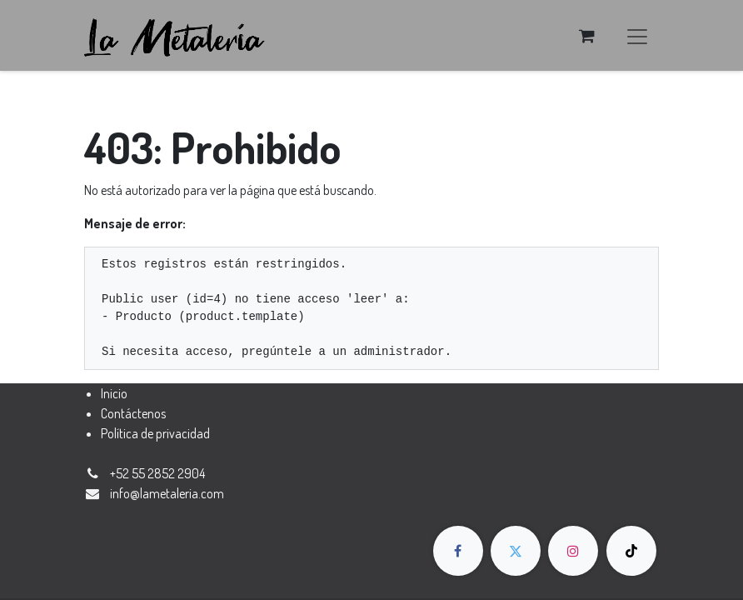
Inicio (114, 393)
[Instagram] (573, 551)
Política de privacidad (155, 433)
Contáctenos (133, 413)
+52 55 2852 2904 (157, 473)
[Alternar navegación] (637, 35)
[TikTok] (631, 551)
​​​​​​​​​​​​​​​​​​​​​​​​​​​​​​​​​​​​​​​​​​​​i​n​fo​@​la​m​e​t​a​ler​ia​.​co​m (167, 493)
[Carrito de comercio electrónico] (586, 36)
